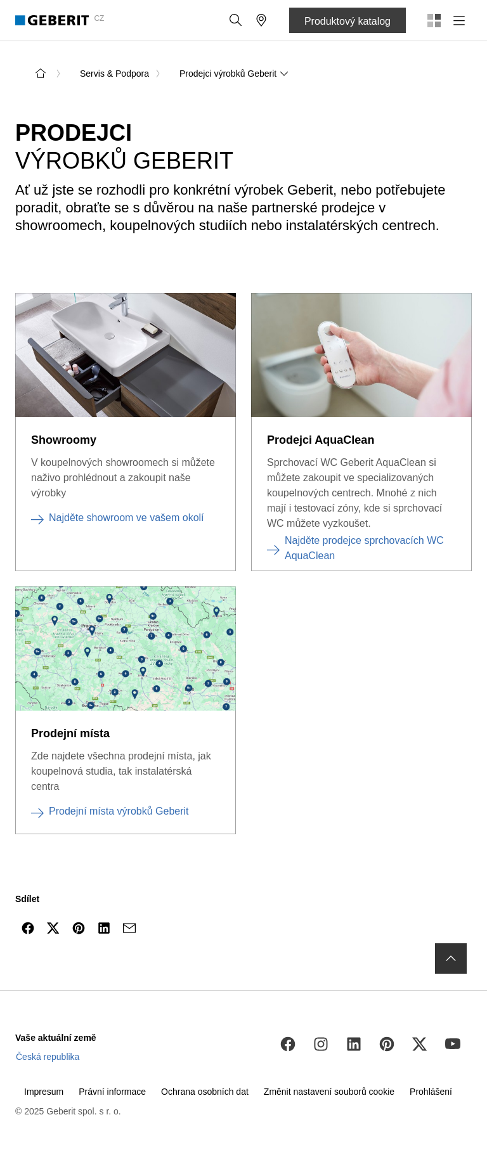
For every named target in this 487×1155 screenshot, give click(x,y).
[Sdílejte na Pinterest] (78, 928)
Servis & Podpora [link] (114, 73)
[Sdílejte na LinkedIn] (104, 928)
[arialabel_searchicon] (236, 20)
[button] (236, 20)
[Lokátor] (261, 20)
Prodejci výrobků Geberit (234, 73)
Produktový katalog (347, 21)
